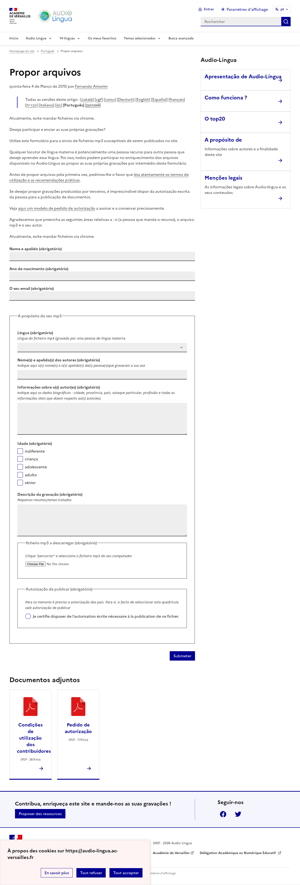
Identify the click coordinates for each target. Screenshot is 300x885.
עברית (31, 105)
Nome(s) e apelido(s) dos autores (58, 360)
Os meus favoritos (102, 38)
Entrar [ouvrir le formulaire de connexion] (209, 9)
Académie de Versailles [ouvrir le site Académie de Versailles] (171, 853)
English (143, 99)
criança (31, 459)
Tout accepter (126, 873)
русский (93, 105)
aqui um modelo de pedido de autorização (56, 208)
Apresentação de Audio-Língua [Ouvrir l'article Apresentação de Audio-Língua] (243, 76)
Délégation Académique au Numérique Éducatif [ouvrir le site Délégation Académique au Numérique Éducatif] (238, 853)
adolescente (36, 467)
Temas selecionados (139, 38)
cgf (99, 99)
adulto (31, 475)
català (87, 99)
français (177, 99)
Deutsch (125, 99)
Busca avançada (181, 38)
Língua (35, 333)
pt (282, 9)
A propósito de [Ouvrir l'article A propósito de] (223, 140)
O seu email (31, 288)
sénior (30, 482)
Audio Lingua (36, 38)
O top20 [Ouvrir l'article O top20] (215, 119)
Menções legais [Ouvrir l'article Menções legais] (223, 178)
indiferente (35, 451)
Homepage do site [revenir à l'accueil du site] (21, 51)
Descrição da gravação (49, 494)
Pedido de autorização (78, 728)
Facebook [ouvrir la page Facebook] (223, 814)
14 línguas (67, 38)
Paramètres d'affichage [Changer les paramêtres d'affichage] (247, 9)
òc (58, 105)
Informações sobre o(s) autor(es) (58, 387)
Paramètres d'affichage (160, 873)
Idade (34, 443)
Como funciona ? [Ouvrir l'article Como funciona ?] (226, 98)
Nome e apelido (35, 249)
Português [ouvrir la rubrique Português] (47, 51)
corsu (110, 99)
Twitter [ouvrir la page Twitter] (238, 814)
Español (159, 99)
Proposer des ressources (40, 814)
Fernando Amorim (91, 86)
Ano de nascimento (38, 269)
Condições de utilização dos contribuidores (34, 738)
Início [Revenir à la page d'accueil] (13, 38)
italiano (46, 105)
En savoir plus (57, 873)
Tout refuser (91, 873)
